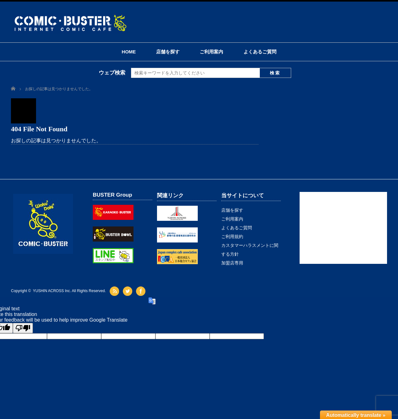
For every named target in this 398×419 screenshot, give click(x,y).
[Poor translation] (23, 328)
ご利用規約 (232, 236)
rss (115, 291)
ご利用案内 (211, 51)
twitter (128, 291)
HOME (129, 51)
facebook (141, 291)
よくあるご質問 (260, 51)
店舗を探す (168, 51)
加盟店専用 (232, 262)
